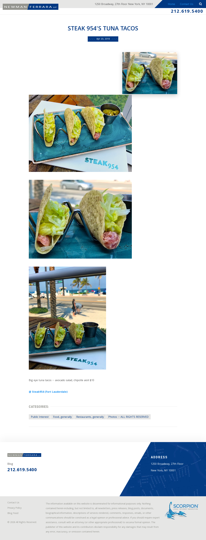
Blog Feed (12, 513)
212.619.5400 (187, 11)
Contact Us (186, 4)
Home (171, 4)
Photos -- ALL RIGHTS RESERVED (128, 417)
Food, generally (62, 417)
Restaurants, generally (90, 417)
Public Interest (40, 417)
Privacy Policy (14, 508)
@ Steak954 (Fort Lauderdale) (48, 392)
